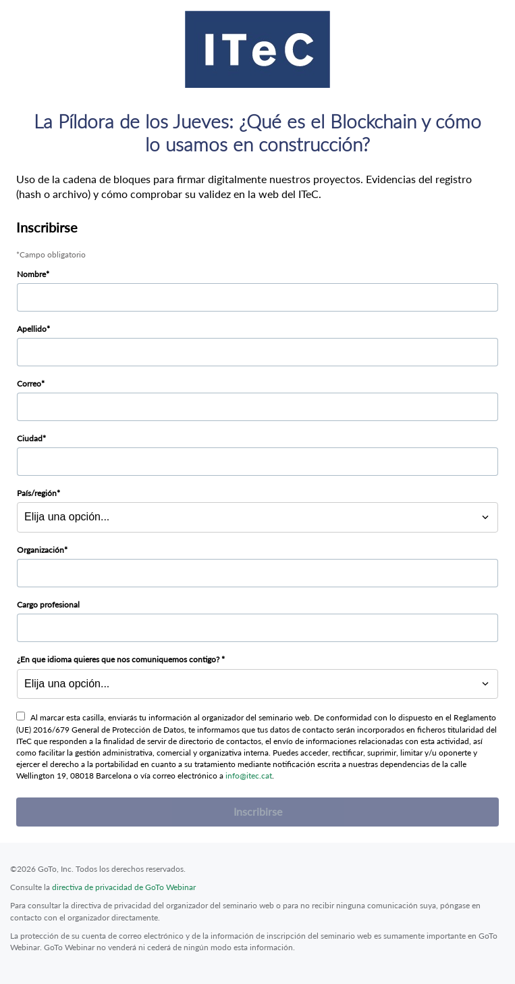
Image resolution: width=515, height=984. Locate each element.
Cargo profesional (48, 604)
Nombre (31, 274)
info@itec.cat (248, 775)
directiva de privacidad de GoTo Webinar (124, 887)
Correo (29, 383)
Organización (40, 550)
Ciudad (30, 438)
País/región (37, 493)
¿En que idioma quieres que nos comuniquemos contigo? (119, 659)
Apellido (32, 329)
